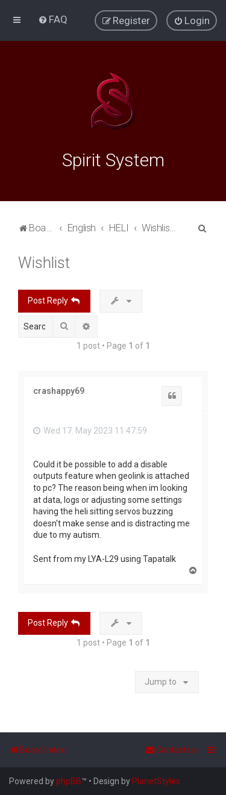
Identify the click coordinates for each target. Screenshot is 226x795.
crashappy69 (58, 391)
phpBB (68, 781)
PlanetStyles (156, 781)
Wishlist (44, 263)
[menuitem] (53, 19)
